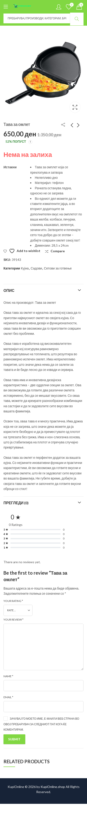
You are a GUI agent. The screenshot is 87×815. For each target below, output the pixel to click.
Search (77, 19)
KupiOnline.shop (53, 787)
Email (8, 697)
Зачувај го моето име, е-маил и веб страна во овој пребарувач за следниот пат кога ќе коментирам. (41, 724)
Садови (36, 268)
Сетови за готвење (58, 268)
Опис (8, 290)
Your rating (13, 601)
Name (8, 676)
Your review (13, 619)
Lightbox (75, 107)
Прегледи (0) (16, 503)
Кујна (25, 268)
